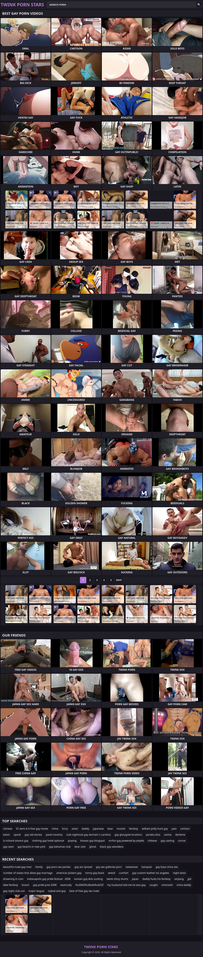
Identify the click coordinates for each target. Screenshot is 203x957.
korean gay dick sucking (88, 879)
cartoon (185, 828)
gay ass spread (83, 867)
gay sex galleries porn (109, 867)
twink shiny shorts (117, 879)
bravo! (25, 885)
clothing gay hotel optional (48, 840)
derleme (180, 834)
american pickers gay (69, 873)
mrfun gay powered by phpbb (126, 840)
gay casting (167, 840)
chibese (152, 840)
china (55, 828)
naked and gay (56, 891)
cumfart (123, 873)
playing (72, 840)
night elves (179, 873)
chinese (7, 828)
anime (167, 834)
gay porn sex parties (58, 867)
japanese (98, 828)
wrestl (111, 873)
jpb (189, 879)
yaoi (174, 828)
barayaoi (146, 867)
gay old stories (33, 834)
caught (153, 885)
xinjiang (179, 879)
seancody (66, 885)
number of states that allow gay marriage (27, 873)
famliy (39, 867)
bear (110, 828)
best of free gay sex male (84, 891)
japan (135, 879)
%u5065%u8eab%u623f (89, 885)
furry (65, 828)
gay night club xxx (14, 891)
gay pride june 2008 (44, 885)
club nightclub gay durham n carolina (88, 834)
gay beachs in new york (31, 846)
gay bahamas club (60, 846)
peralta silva (153, 834)
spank (17, 834)
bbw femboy (10, 885)
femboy (133, 828)
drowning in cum (13, 879)
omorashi (167, 885)
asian (75, 828)
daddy (85, 828)
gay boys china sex (167, 867)
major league (36, 891)
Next (119, 580)
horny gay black (94, 873)
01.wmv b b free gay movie (32, 828)
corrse (182, 840)
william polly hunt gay (155, 828)
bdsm (6, 834)
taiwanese (132, 867)
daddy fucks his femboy (156, 879)
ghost (92, 846)
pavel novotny (54, 834)
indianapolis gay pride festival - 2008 (49, 879)
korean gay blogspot (92, 840)
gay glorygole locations (128, 834)
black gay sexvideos (111, 846)
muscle (121, 828)
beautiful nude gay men (17, 867)
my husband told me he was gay (126, 885)
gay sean (8, 846)
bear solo (80, 846)
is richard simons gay (15, 840)
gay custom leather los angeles (150, 873)
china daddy (184, 885)
